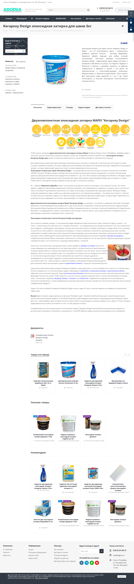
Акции (31, 549)
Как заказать (59, 549)
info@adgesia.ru (119, 555)
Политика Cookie (41, 578)
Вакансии (7, 555)
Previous (126, 355)
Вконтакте (81, 563)
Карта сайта (33, 558)
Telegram (87, 563)
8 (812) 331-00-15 (106, 8)
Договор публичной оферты (65, 561)
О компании (8, 549)
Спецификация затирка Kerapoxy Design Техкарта (44, 337)
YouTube (97, 563)
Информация (34, 546)
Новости (6, 552)
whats (92, 563)
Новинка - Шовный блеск (14, 93)
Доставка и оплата (61, 552)
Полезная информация (37, 552)
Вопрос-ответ (34, 555)
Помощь (58, 546)
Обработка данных (61, 558)
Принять (121, 576)
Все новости (21, 61)
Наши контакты (117, 546)
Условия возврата (61, 555)
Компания (7, 546)
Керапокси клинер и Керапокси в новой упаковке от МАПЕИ (12, 81)
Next (129, 355)
